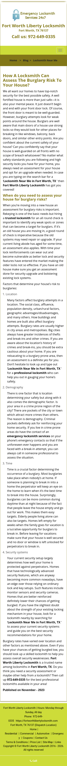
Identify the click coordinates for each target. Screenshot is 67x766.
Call (33, 760)
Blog (25, 60)
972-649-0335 (41, 36)
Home (13, 60)
